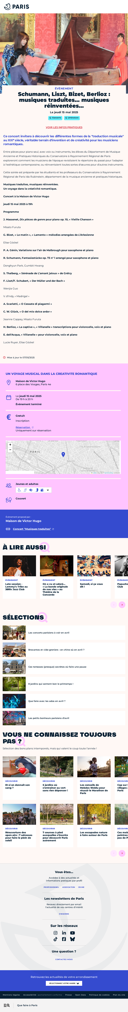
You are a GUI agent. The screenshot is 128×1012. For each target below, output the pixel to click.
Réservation (23, 427)
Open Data (80, 995)
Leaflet (93, 473)
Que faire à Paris (27, 1005)
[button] (63, 454)
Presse (68, 995)
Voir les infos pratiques (64, 127)
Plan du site (119, 995)
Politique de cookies (99, 995)
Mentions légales (11, 995)
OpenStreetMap (108, 473)
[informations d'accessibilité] (34, 490)
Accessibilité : (42, 995)
